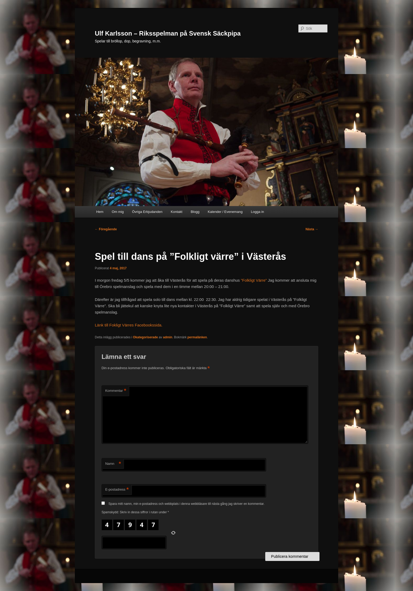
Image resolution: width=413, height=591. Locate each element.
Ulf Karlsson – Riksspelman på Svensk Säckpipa (168, 33)
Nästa (312, 229)
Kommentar (115, 391)
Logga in (257, 212)
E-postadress (117, 490)
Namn (113, 464)
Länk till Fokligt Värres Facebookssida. (129, 325)
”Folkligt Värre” (254, 280)
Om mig (118, 212)
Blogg (195, 212)
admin (167, 337)
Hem (99, 212)
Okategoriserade (145, 337)
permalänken (197, 337)
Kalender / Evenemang (225, 212)
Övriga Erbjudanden (147, 212)
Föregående (106, 229)
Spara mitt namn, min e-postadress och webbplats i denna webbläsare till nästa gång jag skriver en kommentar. (186, 504)
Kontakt (176, 212)
